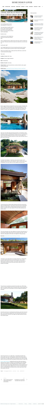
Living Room (13, 6)
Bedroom (22, 6)
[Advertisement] (22, 29)
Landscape (35, 6)
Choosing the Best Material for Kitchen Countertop (38, 16)
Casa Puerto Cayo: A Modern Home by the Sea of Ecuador (38, 24)
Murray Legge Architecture (5, 361)
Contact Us (34, 403)
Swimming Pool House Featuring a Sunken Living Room (15, 68)
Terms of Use (21, 403)
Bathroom (31, 6)
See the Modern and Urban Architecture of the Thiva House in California (38, 28)
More (39, 6)
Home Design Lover (22, 2)
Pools (1, 9)
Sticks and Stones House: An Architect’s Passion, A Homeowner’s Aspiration (38, 38)
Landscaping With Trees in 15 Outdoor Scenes (38, 42)
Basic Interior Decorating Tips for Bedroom (38, 20)
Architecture (7, 6)
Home (3, 6)
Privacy (26, 403)
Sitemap (30, 403)
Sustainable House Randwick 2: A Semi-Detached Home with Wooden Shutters (38, 33)
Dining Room (18, 6)
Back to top (40, 403)
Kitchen (26, 6)
